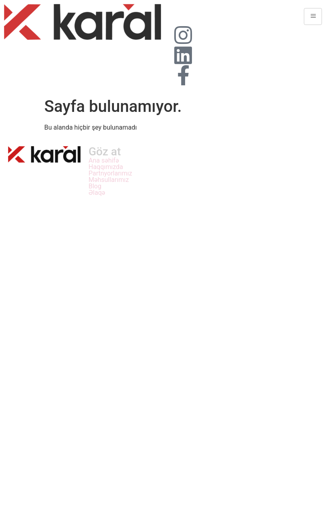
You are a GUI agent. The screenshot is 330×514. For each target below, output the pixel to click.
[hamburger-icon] (313, 16)
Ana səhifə (104, 160)
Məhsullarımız (109, 180)
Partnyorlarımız (110, 173)
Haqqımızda (106, 167)
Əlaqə (97, 193)
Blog (95, 186)
